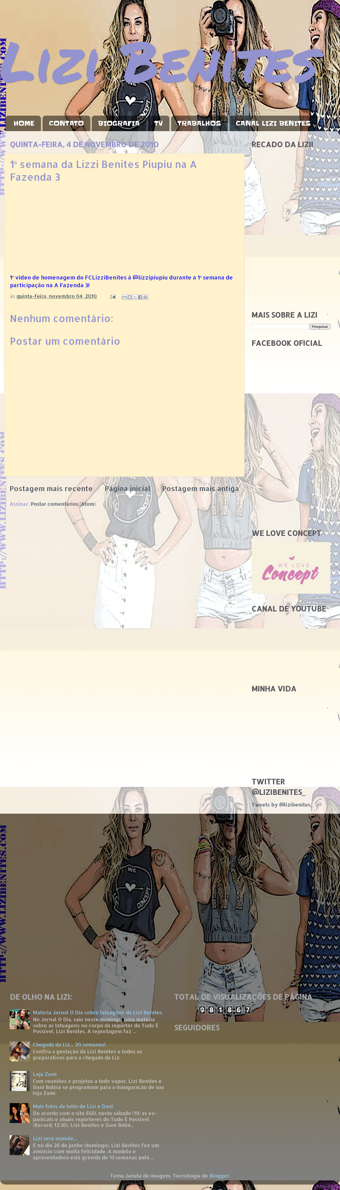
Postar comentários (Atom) (63, 504)
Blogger (219, 1175)
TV (158, 123)
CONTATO (66, 123)
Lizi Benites (159, 60)
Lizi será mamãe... (55, 1138)
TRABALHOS (199, 123)
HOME (24, 123)
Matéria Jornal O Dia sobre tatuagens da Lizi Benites (97, 1012)
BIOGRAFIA (119, 123)
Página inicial (128, 488)
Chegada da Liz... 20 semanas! (69, 1044)
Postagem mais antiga (200, 488)
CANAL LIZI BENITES (273, 123)
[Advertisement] (291, 266)
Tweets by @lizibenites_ (282, 804)
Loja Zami (45, 1074)
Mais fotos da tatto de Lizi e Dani (73, 1106)
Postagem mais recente (51, 488)
